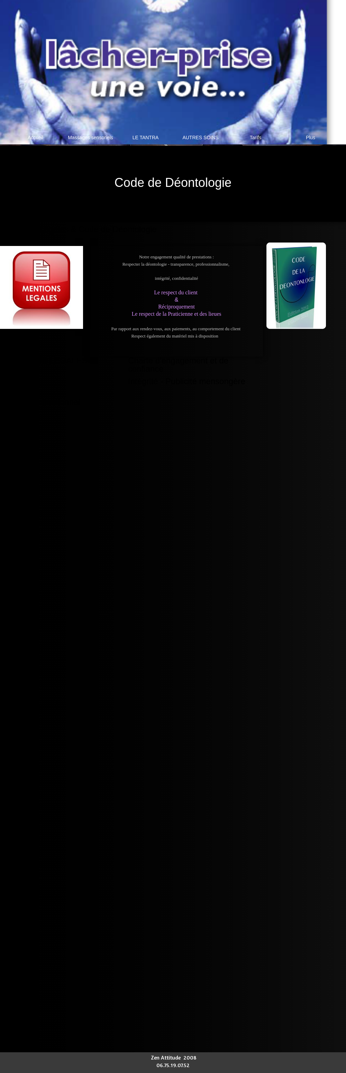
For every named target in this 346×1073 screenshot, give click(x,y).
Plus (310, 137)
